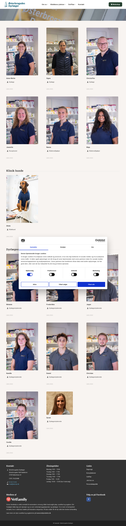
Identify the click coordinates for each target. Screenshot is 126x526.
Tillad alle (91, 284)
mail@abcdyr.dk (14, 484)
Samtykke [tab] (33, 247)
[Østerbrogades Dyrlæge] (15, 4)
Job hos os (90, 480)
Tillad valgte (63, 284)
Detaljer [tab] (63, 247)
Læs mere (9, 89)
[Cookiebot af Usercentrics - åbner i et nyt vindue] (96, 240)
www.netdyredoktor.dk (44, 513)
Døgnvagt (89, 469)
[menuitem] (44, 5)
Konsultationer (91, 473)
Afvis (35, 284)
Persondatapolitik (92, 484)
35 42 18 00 (13, 482)
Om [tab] (92, 247)
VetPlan (88, 477)
